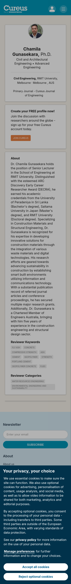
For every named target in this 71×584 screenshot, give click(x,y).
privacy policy (26, 540)
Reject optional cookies (36, 576)
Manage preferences (19, 551)
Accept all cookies (35, 567)
